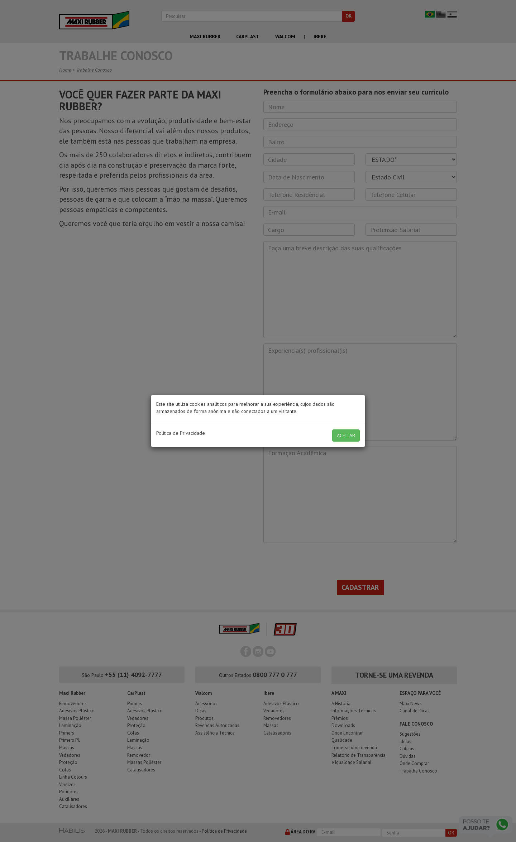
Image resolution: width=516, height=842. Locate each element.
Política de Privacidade (180, 433)
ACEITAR (346, 435)
